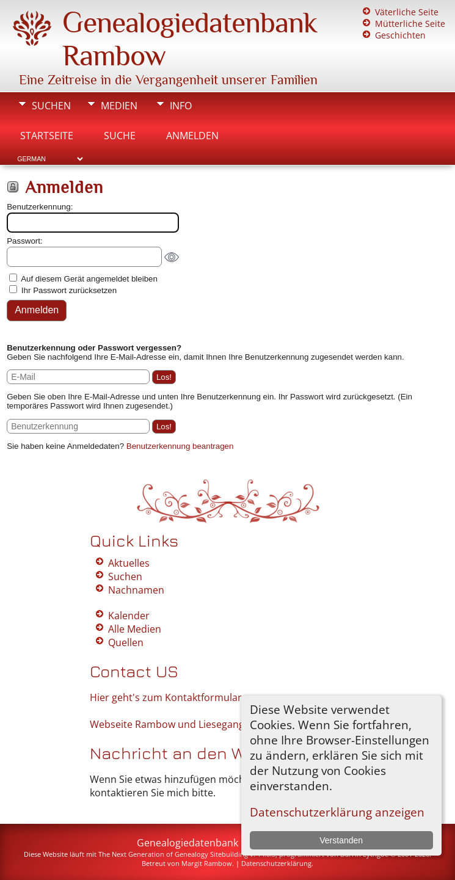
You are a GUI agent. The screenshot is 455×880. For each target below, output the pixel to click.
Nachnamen (136, 590)
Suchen (51, 105)
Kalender (129, 615)
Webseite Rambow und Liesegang (167, 724)
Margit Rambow (206, 863)
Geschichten (400, 35)
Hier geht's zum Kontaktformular (166, 697)
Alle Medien (134, 629)
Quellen (126, 642)
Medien (119, 105)
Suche (120, 135)
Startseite (46, 135)
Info (181, 105)
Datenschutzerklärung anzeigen (337, 812)
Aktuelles (129, 563)
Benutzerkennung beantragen (180, 446)
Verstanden (341, 840)
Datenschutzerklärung (276, 863)
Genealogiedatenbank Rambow (209, 842)
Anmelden (192, 135)
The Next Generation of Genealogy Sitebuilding (173, 854)
